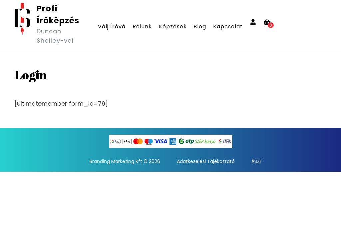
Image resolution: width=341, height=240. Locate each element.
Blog (199, 26)
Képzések (173, 26)
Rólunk (142, 26)
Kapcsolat (228, 26)
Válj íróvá (112, 26)
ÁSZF (256, 161)
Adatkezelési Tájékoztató (206, 161)
